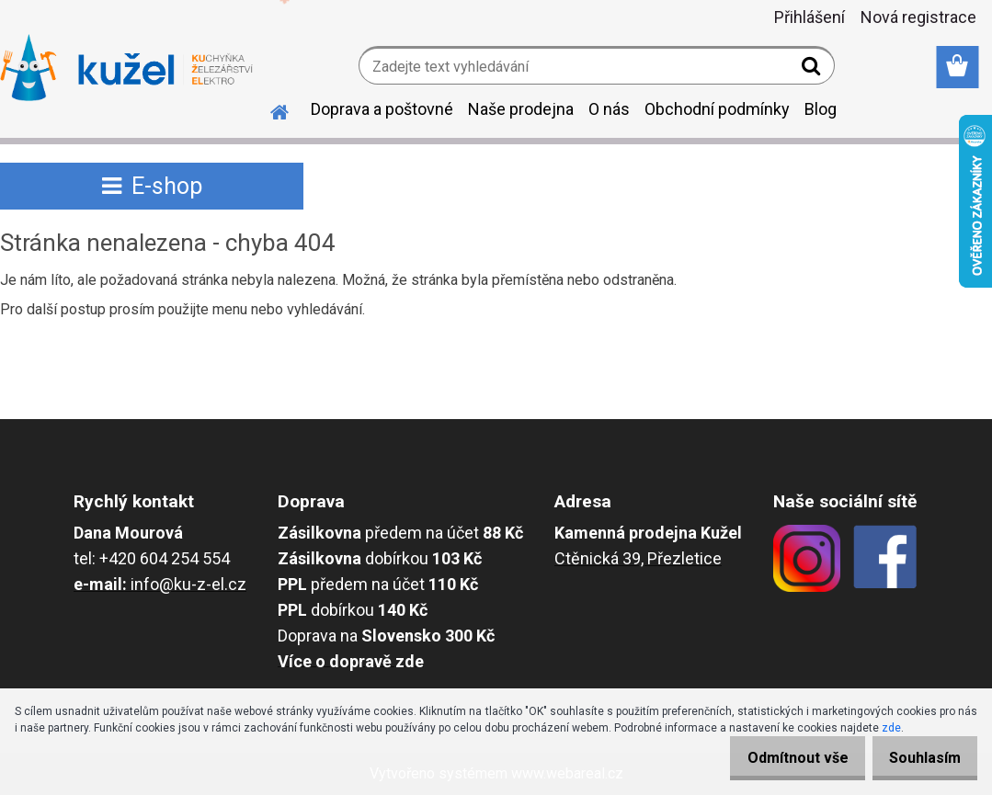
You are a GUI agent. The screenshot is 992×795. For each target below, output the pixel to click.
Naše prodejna (521, 109)
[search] (813, 70)
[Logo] (126, 68)
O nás (609, 109)
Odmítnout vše (778, 758)
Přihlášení (809, 17)
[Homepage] (268, 109)
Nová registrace (918, 17)
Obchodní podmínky (717, 109)
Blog (820, 109)
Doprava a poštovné (382, 109)
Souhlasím (918, 758)
